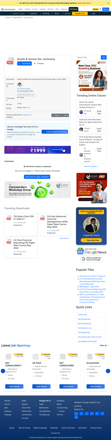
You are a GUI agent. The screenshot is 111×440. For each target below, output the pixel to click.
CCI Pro (66, 13)
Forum (7, 404)
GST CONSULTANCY (14, 364)
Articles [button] (28, 9)
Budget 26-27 (45, 401)
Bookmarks (44, 407)
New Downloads (84, 323)
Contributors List (85, 328)
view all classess (92, 166)
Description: (10, 80)
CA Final (37, 362)
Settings (7, 414)
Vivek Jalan (80, 13)
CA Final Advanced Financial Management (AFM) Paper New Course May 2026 (57, 221)
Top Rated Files (84, 332)
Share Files (26, 407)
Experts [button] (43, 9)
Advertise (54, 428)
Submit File (82, 314)
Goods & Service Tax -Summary (36, 59)
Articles (7, 401)
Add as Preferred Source (54, 132)
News (24, 401)
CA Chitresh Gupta (23, 89)
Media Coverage (40, 428)
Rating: (8, 108)
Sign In (105, 9)
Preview (39, 63)
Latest (16, 345)
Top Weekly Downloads (87, 341)
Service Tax (27, 115)
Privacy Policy (95, 428)
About (12, 428)
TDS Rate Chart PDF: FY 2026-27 (23, 217)
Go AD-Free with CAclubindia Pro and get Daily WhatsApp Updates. (53, 3)
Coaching (44, 13)
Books (55, 13)
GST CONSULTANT (67, 364)
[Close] (108, 3)
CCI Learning (62, 407)
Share (65, 115)
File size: (9, 104)
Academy (32, 13)
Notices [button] (51, 9)
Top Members (45, 411)
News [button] (20, 9)
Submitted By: (10, 85)
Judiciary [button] (64, 9)
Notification (26, 411)
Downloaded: (10, 99)
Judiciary (7, 411)
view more (65, 238)
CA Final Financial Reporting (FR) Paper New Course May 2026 (24, 244)
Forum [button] (35, 9)
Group (61, 411)
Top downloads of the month (89, 337)
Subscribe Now (91, 240)
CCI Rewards (44, 414)
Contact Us (55, 433)
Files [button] (57, 9)
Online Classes (91, 95)
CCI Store (73, 9)
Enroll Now (99, 112)
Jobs (92, 13)
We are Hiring (24, 428)
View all (105, 345)
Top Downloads (84, 319)
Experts (25, 404)
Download (24, 63)
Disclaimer (82, 428)
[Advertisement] (55, 37)
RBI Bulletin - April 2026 (89, 286)
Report (56, 115)
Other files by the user (26, 95)
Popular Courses (17, 13)
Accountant (93, 362)
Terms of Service (68, 428)
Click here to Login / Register (37, 177)
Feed (41, 404)
